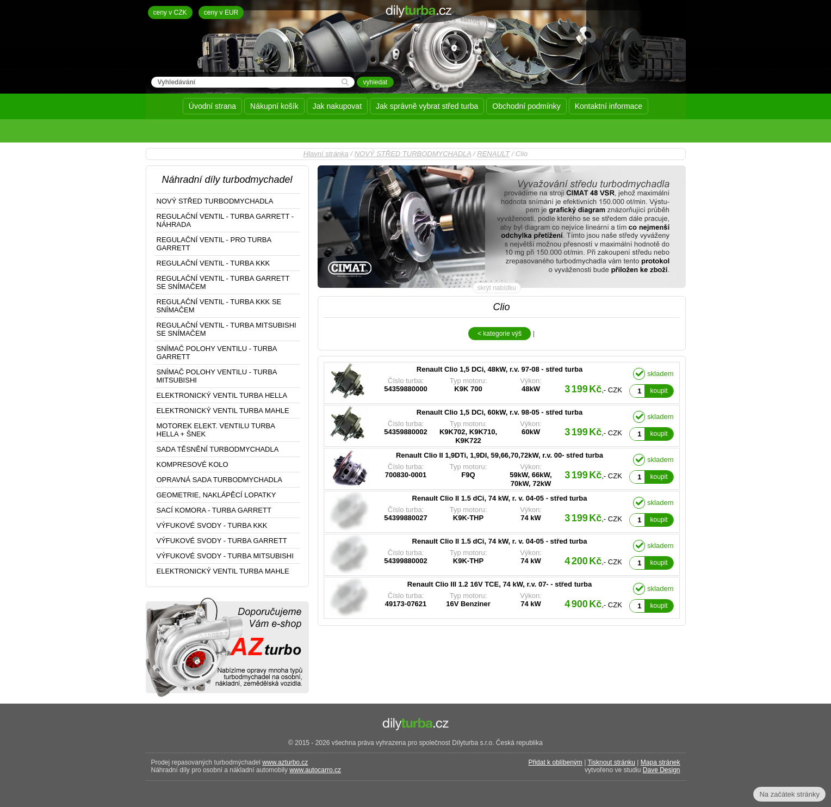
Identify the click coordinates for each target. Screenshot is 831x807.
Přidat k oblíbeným (555, 762)
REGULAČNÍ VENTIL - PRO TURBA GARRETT (214, 244)
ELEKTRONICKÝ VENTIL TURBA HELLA (222, 395)
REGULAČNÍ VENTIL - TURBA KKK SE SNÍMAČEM (219, 306)
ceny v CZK (170, 12)
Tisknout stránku (611, 762)
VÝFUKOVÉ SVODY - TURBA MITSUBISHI (225, 556)
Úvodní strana (212, 106)
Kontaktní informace (609, 106)
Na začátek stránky (789, 794)
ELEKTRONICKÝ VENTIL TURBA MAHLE (223, 410)
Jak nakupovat (337, 106)
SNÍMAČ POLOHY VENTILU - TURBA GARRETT (217, 352)
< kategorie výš (499, 333)
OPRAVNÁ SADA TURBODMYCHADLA (219, 480)
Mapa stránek (660, 762)
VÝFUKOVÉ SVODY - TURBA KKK (212, 525)
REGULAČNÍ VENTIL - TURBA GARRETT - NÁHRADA (225, 220)
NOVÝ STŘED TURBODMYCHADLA (413, 154)
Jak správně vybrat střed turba (427, 106)
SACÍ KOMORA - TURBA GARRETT (214, 510)
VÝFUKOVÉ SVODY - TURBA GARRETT (222, 541)
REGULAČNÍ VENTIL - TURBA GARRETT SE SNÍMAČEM (223, 282)
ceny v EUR (221, 12)
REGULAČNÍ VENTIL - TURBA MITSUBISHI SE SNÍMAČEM (226, 329)
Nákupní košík (274, 106)
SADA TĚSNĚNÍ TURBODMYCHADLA (218, 449)
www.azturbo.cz (285, 762)
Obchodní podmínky (526, 106)
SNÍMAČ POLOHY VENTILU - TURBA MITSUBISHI (217, 376)
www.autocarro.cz (315, 770)
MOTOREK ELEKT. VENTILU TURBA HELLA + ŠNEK (216, 430)
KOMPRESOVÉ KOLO (192, 464)
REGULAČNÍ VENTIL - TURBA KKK (213, 263)
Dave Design (661, 770)
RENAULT (493, 154)
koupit (658, 391)
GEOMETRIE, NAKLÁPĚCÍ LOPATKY (216, 495)
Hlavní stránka (326, 154)
